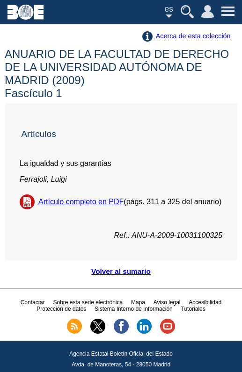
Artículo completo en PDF (81, 202)
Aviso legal (167, 302)
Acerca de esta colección (193, 36)
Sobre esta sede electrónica (88, 302)
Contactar (33, 302)
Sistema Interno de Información (134, 309)
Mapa (138, 302)
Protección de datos (61, 309)
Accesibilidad (205, 302)
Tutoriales (193, 309)
